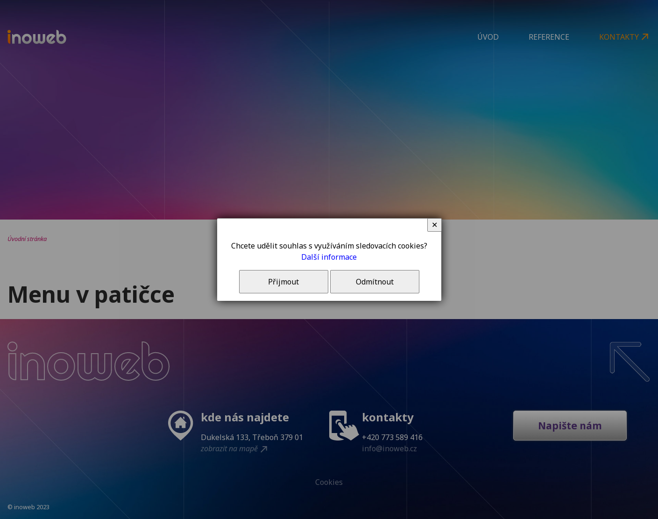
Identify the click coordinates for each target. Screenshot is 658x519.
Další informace (329, 257)
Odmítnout (375, 282)
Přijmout (283, 282)
